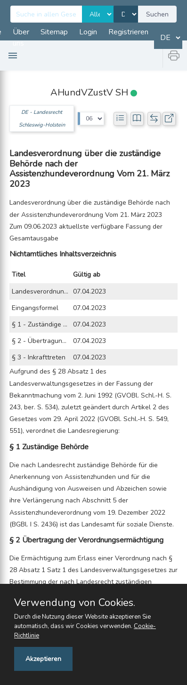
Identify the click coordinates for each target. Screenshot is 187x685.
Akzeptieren (43, 658)
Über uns (21, 37)
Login (88, 32)
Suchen (157, 14)
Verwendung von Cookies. (74, 602)
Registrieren (128, 32)
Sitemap (54, 32)
